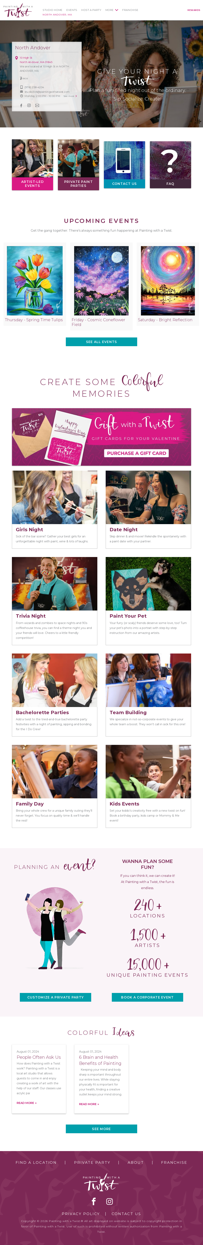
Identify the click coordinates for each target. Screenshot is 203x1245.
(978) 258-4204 (34, 87)
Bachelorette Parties (42, 712)
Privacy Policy (81, 1214)
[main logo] (18, 4)
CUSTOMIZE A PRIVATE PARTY (55, 997)
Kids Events (124, 804)
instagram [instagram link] (29, 105)
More (109, 10)
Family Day (30, 804)
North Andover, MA (57, 14)
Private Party (92, 1162)
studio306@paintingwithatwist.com (47, 91)
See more (101, 1129)
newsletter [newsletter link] (37, 105)
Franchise (130, 10)
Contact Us (126, 1214)
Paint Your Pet (128, 616)
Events (71, 10)
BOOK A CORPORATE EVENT (147, 997)
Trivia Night (31, 616)
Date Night (124, 529)
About (136, 1162)
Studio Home (52, 10)
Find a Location (36, 1162)
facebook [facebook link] (21, 105)
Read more (25, 1103)
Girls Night (29, 529)
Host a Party (91, 10)
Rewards (194, 10)
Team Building (128, 712)
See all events (101, 342)
